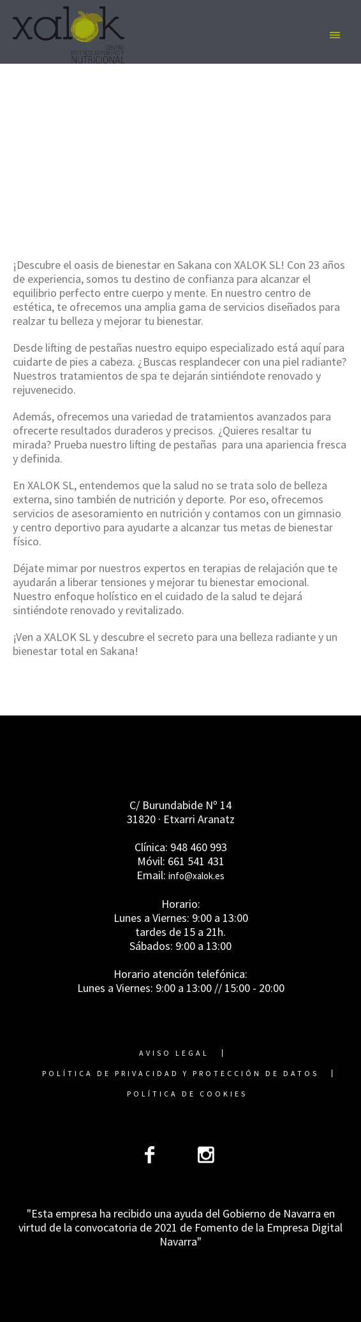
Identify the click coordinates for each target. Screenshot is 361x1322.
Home (81, 181)
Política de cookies (187, 1094)
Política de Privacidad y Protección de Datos (180, 1073)
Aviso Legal (174, 1053)
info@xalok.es (196, 876)
